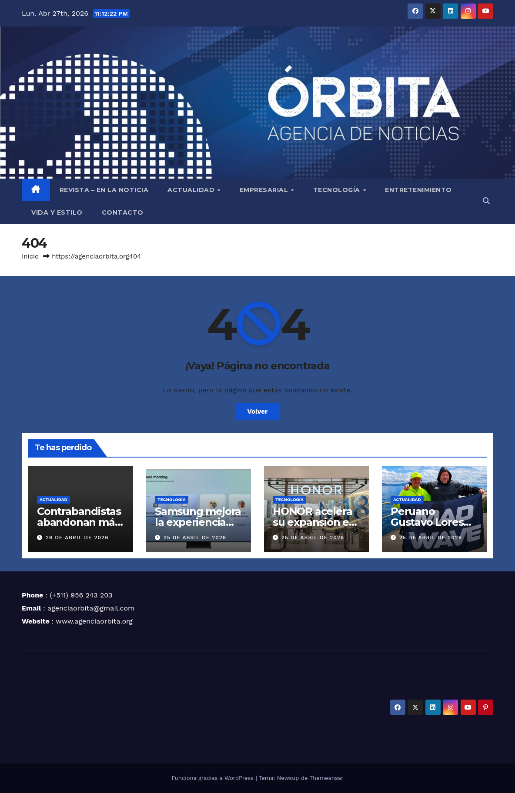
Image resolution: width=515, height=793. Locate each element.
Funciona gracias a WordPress (213, 778)
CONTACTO (123, 212)
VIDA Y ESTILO (57, 212)
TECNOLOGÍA (337, 190)
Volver (257, 411)
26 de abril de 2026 (77, 537)
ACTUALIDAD (192, 190)
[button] (486, 201)
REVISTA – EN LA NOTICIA (104, 190)
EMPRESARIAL (265, 190)
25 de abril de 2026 (195, 537)
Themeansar (327, 778)
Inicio (30, 256)
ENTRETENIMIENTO (418, 190)
